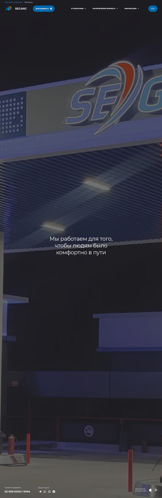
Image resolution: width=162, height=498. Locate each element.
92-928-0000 (13, 491)
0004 (26, 491)
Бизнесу (29, 2)
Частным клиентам (14, 2)
